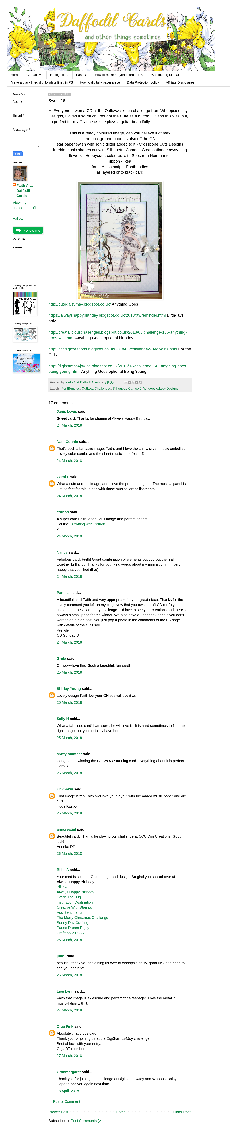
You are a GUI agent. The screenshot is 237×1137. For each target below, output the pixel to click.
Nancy (62, 552)
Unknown (65, 789)
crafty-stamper (69, 754)
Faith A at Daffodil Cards (24, 191)
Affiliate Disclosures (180, 82)
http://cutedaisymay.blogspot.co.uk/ (79, 304)
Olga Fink (65, 1026)
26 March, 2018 (69, 813)
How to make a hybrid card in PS (119, 75)
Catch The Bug (69, 897)
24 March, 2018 (69, 425)
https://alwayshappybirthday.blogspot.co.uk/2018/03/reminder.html (107, 315)
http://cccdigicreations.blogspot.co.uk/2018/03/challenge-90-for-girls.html (112, 349)
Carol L (63, 477)
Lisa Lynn (65, 991)
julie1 (61, 956)
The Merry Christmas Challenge (82, 918)
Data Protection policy (143, 82)
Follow (18, 218)
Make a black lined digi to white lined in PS (42, 82)
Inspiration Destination (75, 902)
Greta (61, 659)
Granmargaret (69, 1072)
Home (15, 75)
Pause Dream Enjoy (73, 928)
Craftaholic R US (70, 933)
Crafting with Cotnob (88, 524)
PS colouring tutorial (164, 75)
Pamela (63, 593)
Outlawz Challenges (96, 388)
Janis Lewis (67, 412)
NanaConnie (67, 442)
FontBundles (70, 388)
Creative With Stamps (74, 907)
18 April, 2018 (68, 1091)
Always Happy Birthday (75, 892)
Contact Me (34, 75)
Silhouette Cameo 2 (127, 388)
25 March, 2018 (69, 672)
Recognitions (59, 75)
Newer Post (58, 1112)
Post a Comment (66, 1101)
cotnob (63, 512)
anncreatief (66, 829)
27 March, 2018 (69, 1010)
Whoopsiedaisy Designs (160, 388)
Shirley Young (69, 689)
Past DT (82, 75)
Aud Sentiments (69, 912)
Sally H (63, 719)
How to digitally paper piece (100, 82)
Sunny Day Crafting (72, 923)
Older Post (182, 1112)
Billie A (63, 870)
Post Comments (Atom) (90, 1121)
